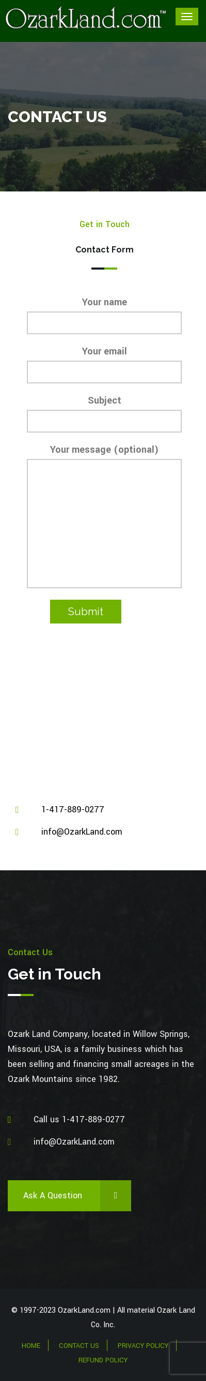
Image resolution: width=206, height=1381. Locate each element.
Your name (104, 314)
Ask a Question (77, 1195)
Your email (104, 364)
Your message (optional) (104, 515)
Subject (104, 413)
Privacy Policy (143, 1345)
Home (31, 1345)
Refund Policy (103, 1360)
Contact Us (79, 1345)
